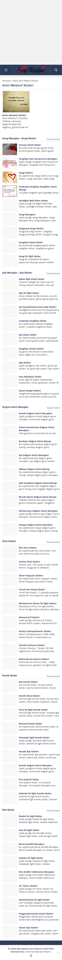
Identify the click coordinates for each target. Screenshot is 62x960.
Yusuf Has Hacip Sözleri (32, 589)
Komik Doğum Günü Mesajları (35, 413)
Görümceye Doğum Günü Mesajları (38, 510)
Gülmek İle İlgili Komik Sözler (35, 793)
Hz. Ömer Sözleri (28, 885)
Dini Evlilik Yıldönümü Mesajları (36, 871)
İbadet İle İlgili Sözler (30, 816)
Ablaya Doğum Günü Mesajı (34, 468)
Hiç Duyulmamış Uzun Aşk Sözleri (37, 306)
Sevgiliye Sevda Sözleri (31, 348)
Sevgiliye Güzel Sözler (31, 242)
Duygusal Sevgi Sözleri (31, 228)
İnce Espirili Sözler (29, 779)
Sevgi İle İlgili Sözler (30, 256)
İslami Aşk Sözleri (28, 927)
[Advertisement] (31, 32)
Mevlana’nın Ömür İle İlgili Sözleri (37, 603)
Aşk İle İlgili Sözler (29, 292)
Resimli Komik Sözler (30, 723)
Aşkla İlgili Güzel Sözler (32, 278)
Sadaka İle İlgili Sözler (31, 857)
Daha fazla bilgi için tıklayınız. (38, 952)
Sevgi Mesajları (27, 214)
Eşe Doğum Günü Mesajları (34, 455)
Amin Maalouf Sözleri (14, 115)
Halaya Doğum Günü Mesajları (36, 524)
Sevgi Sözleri (26, 172)
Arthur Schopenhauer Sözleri (35, 631)
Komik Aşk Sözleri (29, 751)
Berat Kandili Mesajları (31, 843)
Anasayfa (6, 81)
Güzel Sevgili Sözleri (30, 390)
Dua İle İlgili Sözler (29, 830)
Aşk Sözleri (25, 362)
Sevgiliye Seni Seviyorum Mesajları (38, 158)
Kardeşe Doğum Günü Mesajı (35, 441)
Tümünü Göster (53, 139)
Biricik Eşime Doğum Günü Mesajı (37, 496)
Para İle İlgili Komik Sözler (33, 709)
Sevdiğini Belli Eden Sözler (33, 200)
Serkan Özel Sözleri (29, 561)
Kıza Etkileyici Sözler (30, 376)
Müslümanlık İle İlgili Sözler (34, 899)
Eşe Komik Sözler (28, 681)
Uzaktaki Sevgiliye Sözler (33, 320)
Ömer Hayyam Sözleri (31, 575)
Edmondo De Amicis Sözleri (34, 659)
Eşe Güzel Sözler (28, 334)
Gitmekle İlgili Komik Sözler (34, 737)
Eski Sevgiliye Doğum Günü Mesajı (38, 482)
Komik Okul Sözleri (29, 695)
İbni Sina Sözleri (28, 547)
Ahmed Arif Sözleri (29, 617)
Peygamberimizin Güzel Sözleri (36, 913)
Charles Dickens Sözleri (32, 645)
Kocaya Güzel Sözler (30, 144)
